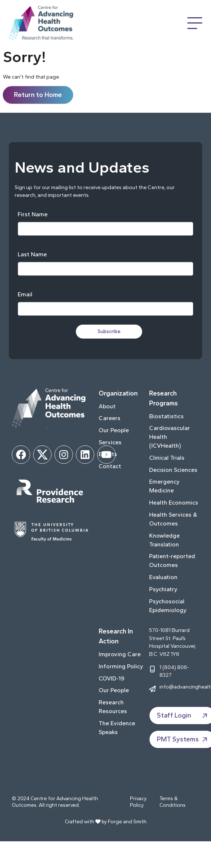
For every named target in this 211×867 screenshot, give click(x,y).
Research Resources (113, 707)
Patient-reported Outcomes (172, 560)
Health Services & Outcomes (173, 519)
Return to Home (38, 95)
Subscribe (109, 331)
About (107, 406)
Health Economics (173, 502)
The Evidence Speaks (117, 728)
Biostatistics (166, 416)
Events (108, 454)
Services (110, 442)
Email (25, 294)
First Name (33, 214)
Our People (114, 430)
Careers (109, 418)
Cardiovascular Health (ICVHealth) (169, 437)
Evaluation (163, 577)
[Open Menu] (194, 23)
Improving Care (120, 654)
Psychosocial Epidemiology (168, 606)
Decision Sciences (173, 469)
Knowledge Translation (164, 540)
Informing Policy (121, 666)
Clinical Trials (166, 457)
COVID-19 (111, 678)
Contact (110, 466)
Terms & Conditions (172, 801)
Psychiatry (163, 589)
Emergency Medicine (164, 486)
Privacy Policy (138, 801)
